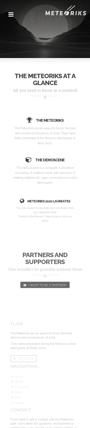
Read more (23, 358)
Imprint (19, 403)
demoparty (44, 182)
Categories (22, 387)
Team (18, 392)
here (60, 177)
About (19, 381)
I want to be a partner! (45, 288)
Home (19, 376)
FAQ (17, 397)
